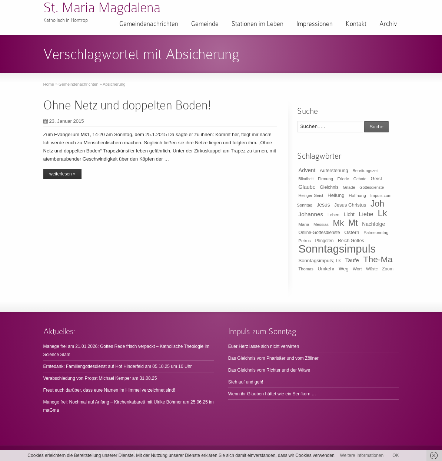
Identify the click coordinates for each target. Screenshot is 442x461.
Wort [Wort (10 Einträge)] (357, 269)
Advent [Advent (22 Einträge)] (307, 170)
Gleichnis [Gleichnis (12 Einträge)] (329, 187)
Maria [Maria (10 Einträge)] (304, 224)
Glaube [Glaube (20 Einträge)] (307, 187)
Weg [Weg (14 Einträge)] (343, 268)
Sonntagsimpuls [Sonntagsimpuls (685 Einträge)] (337, 249)
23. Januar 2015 (63, 121)
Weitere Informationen (361, 455)
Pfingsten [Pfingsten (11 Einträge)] (324, 240)
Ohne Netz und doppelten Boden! (127, 105)
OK (395, 455)
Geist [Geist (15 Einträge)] (376, 178)
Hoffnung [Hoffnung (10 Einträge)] (357, 195)
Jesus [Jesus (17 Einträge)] (323, 205)
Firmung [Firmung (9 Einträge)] (325, 179)
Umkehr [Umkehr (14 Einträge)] (326, 268)
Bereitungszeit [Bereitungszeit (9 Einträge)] (365, 170)
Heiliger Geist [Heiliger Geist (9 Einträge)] (311, 195)
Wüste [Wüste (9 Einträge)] (372, 269)
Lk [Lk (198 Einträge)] (382, 213)
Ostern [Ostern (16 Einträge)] (351, 232)
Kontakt (356, 23)
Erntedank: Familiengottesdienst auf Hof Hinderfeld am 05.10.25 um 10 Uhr (117, 366)
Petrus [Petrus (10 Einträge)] (305, 240)
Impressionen (314, 23)
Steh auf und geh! (245, 382)
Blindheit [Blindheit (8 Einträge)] (306, 179)
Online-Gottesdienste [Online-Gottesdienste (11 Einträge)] (319, 232)
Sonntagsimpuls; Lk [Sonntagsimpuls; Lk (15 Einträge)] (320, 260)
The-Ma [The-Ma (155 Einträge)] (377, 259)
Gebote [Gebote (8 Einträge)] (359, 179)
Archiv (388, 23)
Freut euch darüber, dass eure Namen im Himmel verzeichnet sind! (109, 390)
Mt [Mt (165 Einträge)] (353, 223)
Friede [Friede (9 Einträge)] (343, 179)
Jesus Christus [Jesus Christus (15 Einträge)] (350, 205)
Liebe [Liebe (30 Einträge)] (366, 214)
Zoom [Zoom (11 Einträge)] (387, 268)
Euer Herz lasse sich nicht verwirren (263, 346)
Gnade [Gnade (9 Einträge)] (349, 187)
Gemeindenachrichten (148, 23)
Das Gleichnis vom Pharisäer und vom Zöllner (273, 358)
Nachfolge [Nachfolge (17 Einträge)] (373, 224)
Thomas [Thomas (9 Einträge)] (306, 269)
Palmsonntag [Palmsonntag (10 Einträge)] (375, 232)
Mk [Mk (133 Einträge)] (338, 223)
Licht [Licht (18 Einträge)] (349, 214)
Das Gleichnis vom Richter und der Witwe (269, 370)
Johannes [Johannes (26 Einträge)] (311, 214)
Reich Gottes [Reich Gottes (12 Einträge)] (351, 240)
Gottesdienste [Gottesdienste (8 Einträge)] (371, 187)
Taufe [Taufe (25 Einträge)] (352, 260)
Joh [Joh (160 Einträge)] (377, 203)
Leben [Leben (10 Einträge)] (333, 215)
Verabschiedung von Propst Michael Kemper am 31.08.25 (100, 378)
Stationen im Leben (257, 23)
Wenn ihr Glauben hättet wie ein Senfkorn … (272, 393)
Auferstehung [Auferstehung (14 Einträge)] (334, 170)
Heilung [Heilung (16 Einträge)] (336, 195)
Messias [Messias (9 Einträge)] (321, 224)
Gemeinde (205, 23)
